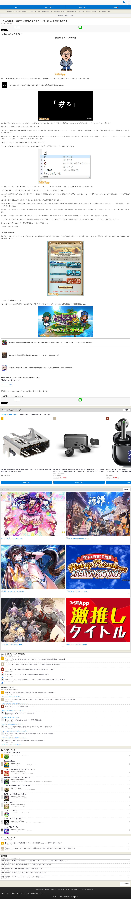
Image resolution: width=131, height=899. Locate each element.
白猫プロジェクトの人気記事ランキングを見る (12, 710)
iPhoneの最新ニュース (47, 11)
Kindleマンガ (24, 414)
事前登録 (60, 15)
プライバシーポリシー (63, 889)
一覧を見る (127, 410)
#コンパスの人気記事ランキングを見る (11, 696)
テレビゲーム (48, 414)
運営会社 (53, 889)
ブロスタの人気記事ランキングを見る (10, 717)
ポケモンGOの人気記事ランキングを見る (11, 744)
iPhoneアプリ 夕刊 (60, 11)
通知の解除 (74, 889)
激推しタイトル (68, 15)
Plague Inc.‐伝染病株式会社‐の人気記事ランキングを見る (14, 731)
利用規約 (46, 889)
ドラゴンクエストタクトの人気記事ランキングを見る (14, 737)
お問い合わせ (39, 889)
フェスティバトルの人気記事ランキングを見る (12, 724)
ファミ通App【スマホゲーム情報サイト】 (18, 11)
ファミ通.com (82, 889)
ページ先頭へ (125, 883)
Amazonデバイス (36, 414)
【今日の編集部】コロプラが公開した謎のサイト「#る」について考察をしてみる (88, 11)
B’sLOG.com (90, 889)
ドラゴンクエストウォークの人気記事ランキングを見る (15, 703)
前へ (10, 384)
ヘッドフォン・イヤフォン (9, 414)
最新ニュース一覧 (35, 11)
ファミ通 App (7, 2)
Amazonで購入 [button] (26, 482)
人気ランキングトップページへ (11, 380)
